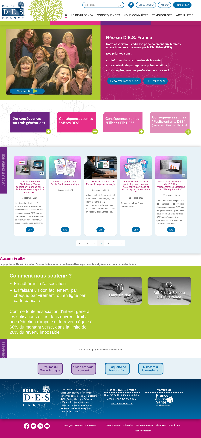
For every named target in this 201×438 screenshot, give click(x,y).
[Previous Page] (79, 243)
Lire (30, 230)
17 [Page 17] (114, 243)
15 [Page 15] (101, 243)
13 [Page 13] (86, 243)
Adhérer (164, 5)
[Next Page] (121, 243)
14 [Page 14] (94, 243)
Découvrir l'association (124, 81)
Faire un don (182, 5)
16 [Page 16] (108, 243)
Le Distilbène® (155, 81)
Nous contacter (146, 5)
